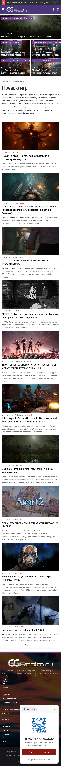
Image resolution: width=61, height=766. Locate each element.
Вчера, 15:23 (8, 153)
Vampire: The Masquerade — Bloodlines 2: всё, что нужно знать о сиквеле (45, 55)
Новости (6, 726)
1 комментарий (23, 311)
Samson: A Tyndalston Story (12, 268)
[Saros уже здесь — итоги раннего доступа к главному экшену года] (30, 136)
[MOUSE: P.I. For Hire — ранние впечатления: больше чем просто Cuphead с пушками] (30, 294)
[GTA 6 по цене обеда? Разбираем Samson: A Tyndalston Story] (30, 241)
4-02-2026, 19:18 (9, 415)
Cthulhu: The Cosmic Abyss (19, 218)
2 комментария (23, 361)
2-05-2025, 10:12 (9, 573)
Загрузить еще (30, 645)
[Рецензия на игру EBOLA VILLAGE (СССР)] (30, 610)
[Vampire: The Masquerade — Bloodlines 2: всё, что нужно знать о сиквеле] (45, 49)
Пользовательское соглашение (14, 706)
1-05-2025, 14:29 (9, 627)
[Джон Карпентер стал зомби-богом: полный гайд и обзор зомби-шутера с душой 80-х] (30, 345)
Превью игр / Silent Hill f (11, 43)
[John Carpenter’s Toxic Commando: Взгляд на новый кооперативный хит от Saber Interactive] (15, 67)
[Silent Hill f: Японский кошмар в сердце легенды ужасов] (15, 49)
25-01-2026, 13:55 (9, 466)
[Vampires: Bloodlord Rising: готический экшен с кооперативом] (30, 27)
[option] (30, 45)
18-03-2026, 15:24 (9, 311)
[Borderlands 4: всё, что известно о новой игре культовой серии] (30, 557)
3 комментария (22, 415)
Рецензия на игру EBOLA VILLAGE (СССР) (23, 630)
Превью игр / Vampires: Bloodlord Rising (17, 18)
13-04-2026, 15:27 (9, 203)
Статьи (14, 81)
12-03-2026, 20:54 (9, 361)
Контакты (6, 713)
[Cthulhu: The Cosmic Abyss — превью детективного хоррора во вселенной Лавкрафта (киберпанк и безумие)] (30, 187)
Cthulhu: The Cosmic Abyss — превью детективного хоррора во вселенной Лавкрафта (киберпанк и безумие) (29, 210)
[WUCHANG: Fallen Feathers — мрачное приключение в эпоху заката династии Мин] (45, 67)
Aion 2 (4, 531)
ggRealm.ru (6, 81)
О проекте (6, 695)
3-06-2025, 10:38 (9, 520)
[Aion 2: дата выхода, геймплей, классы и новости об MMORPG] (30, 501)
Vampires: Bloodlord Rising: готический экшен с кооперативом (26, 37)
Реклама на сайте (9, 698)
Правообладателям (9, 702)
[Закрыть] (54, 709)
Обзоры (6, 738)
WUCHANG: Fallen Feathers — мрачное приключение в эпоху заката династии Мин (44, 73)
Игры (5, 742)
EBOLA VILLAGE (8, 635)
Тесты (5, 730)
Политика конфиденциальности (14, 710)
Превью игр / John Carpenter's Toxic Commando (20, 61)
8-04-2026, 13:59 (9, 257)
